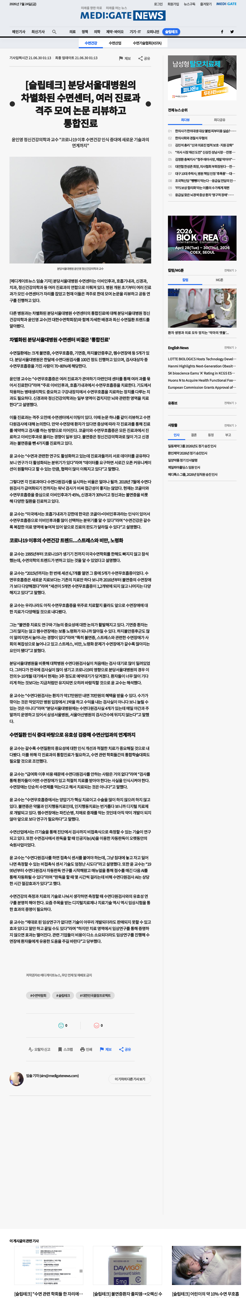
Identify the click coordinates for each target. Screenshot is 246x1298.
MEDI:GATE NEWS (123, 13)
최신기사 (38, 31)
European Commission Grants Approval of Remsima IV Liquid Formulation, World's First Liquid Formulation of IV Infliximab (202, 387)
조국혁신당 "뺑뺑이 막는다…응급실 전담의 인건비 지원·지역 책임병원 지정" (206, 180)
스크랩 (68, 1049)
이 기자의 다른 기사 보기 (130, 1079)
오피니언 (153, 31)
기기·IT (135, 31)
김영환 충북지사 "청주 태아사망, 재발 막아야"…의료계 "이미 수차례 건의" (206, 159)
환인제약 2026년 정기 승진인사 (187, 453)
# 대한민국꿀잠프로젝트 (95, 995)
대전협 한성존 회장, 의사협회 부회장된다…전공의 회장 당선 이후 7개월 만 (206, 166)
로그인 (158, 4)
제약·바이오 (114, 31)
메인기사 (18, 31)
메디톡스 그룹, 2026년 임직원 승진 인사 (192, 474)
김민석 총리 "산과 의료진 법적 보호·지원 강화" (204, 145)
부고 (228, 435)
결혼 (194, 435)
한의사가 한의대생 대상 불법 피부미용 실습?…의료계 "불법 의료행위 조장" (206, 131)
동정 (211, 435)
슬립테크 (171, 31)
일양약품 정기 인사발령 (182, 460)
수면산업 (115, 42)
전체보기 (229, 270)
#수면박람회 (38, 995)
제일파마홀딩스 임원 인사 (184, 467)
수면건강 (91, 42)
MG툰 (219, 279)
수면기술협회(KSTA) (147, 42)
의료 (72, 31)
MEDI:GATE (226, 3)
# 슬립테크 (63, 995)
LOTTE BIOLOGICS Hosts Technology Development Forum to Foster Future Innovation (202, 359)
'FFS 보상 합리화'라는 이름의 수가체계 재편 (202, 187)
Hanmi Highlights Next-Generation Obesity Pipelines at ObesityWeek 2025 (202, 366)
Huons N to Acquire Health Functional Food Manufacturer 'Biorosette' (202, 380)
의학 (97, 31)
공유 (147, 58)
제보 (127, 58)
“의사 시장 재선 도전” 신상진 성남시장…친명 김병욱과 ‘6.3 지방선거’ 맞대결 (206, 152)
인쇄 (89, 1049)
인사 (176, 435)
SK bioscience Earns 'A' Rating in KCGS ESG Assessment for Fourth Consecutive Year (202, 373)
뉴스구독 (189, 4)
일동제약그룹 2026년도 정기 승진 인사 (192, 446)
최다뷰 (185, 119)
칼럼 (185, 279)
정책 (85, 31)
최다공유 (219, 119)
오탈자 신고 (42, 1049)
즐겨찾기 (205, 4)
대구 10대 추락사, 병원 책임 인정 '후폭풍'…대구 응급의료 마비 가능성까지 (206, 173)
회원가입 (173, 4)
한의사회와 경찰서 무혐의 (191, 138)
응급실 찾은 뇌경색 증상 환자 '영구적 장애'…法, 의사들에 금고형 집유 (206, 194)
